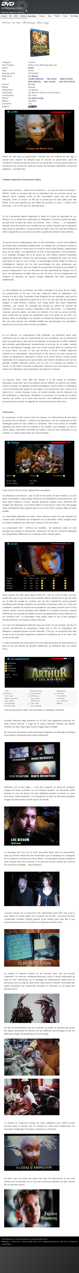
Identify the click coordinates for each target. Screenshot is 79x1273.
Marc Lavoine (50, 81)
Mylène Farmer (66, 79)
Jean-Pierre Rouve (67, 81)
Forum (65, 16)
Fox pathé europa (35, 98)
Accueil (4, 16)
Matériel (57, 16)
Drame (31, 68)
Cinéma (22, 16)
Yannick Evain (15, 1241)
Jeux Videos (32, 16)
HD (10, 16)
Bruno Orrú (38, 1241)
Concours (42, 16)
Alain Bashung (34, 81)
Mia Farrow (52, 79)
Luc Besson (33, 76)
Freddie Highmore (36, 79)
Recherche (73, 16)
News (50, 16)
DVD (15, 16)
